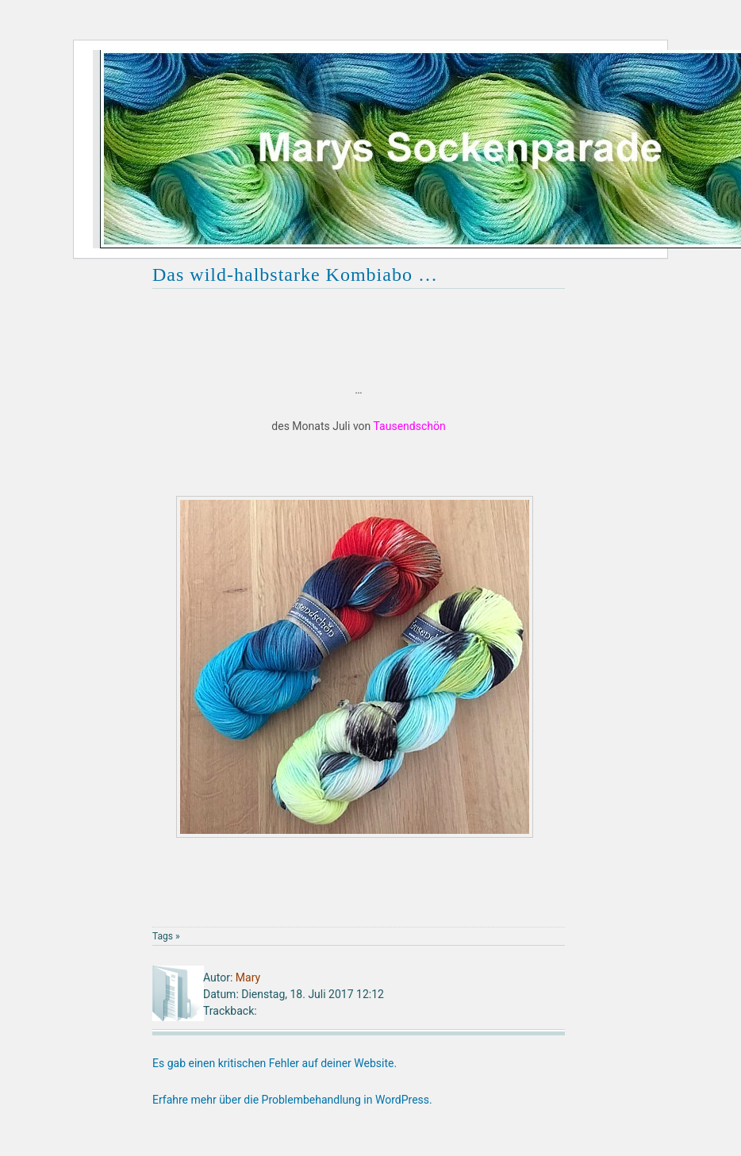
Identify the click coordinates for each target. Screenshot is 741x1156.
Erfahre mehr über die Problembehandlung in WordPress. (292, 1099)
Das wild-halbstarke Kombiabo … (295, 274)
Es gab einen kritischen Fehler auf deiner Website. (274, 1063)
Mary (248, 977)
